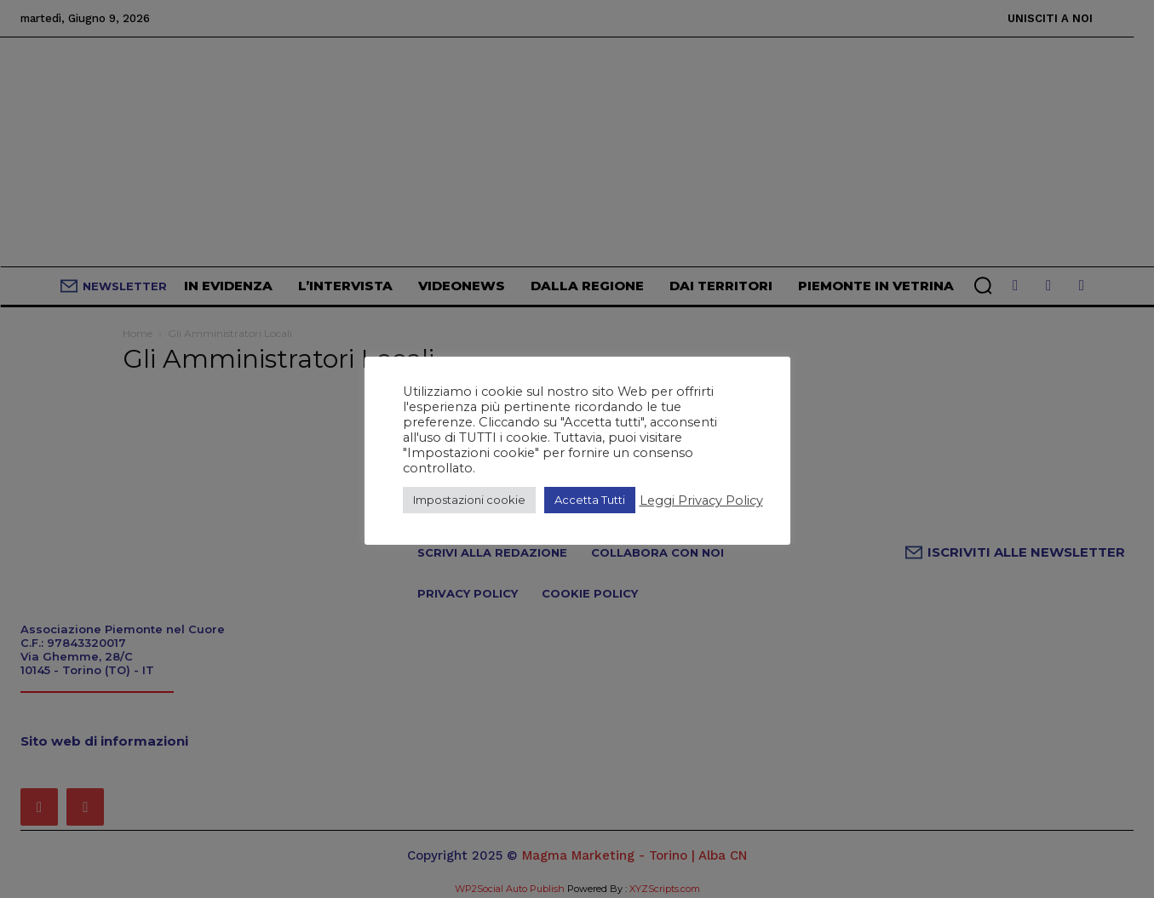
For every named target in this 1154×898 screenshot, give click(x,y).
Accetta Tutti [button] (589, 499)
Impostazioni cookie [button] (469, 499)
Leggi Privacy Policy (701, 500)
